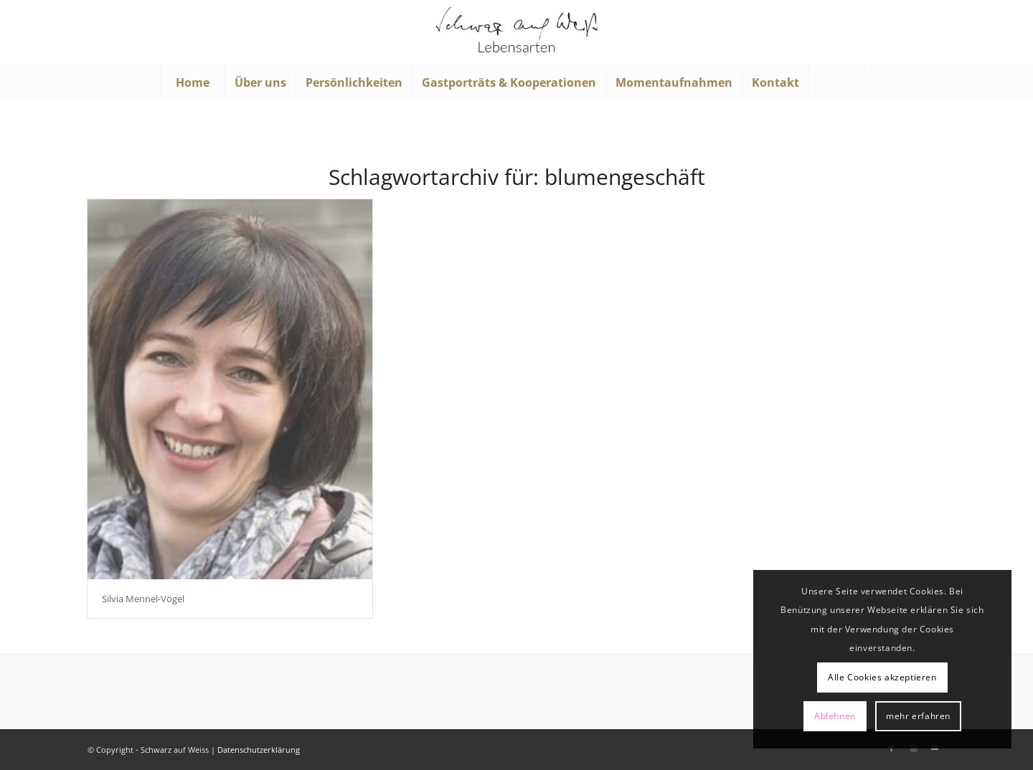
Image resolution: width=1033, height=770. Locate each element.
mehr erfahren (918, 716)
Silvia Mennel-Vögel (143, 598)
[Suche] (840, 82)
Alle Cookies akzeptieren (882, 677)
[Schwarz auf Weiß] (516, 32)
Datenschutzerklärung (258, 749)
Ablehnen (835, 716)
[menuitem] (192, 82)
